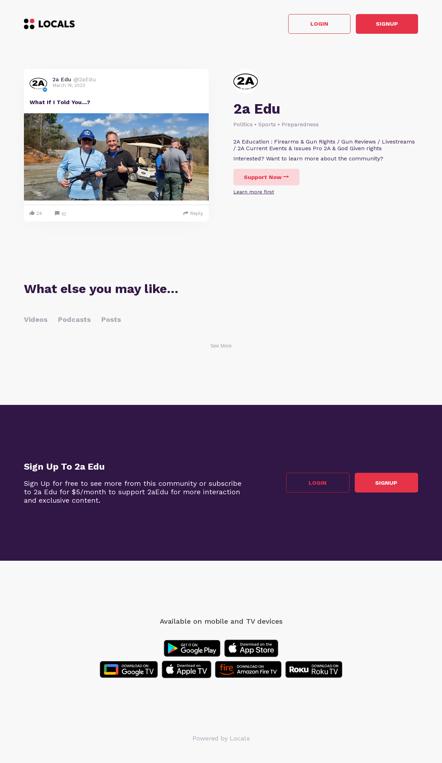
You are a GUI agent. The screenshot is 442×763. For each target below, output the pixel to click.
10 (60, 214)
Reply (193, 213)
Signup (386, 24)
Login (318, 24)
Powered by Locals (221, 738)
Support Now (266, 177)
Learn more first (253, 192)
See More (221, 346)
